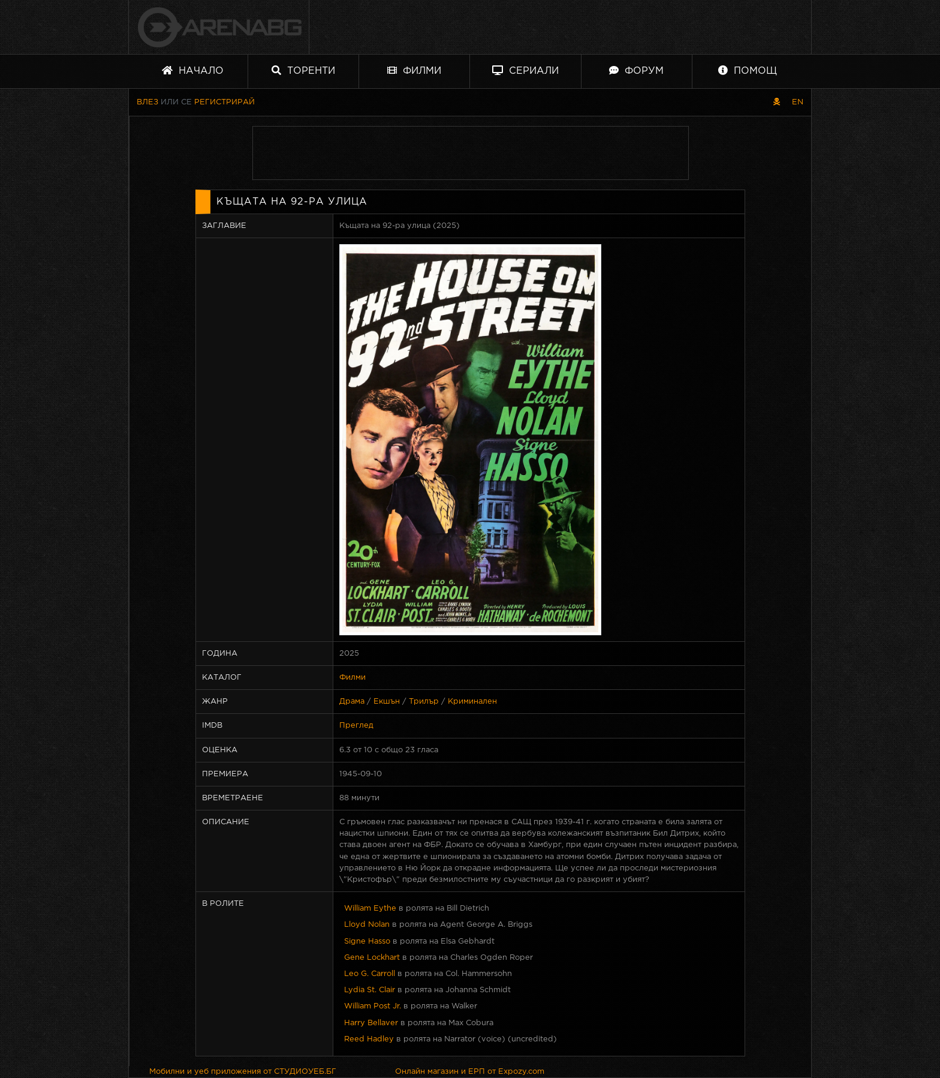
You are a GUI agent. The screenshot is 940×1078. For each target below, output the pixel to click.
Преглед (356, 725)
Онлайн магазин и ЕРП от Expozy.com (469, 1071)
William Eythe (370, 908)
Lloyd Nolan (367, 924)
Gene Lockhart (372, 957)
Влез (147, 102)
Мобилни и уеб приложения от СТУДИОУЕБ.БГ (242, 1071)
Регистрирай (224, 102)
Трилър (424, 701)
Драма (351, 701)
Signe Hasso (367, 941)
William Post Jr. (372, 1006)
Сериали (525, 70)
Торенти (303, 70)
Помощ (747, 70)
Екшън (386, 701)
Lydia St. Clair (369, 990)
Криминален (472, 701)
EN (797, 102)
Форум (636, 70)
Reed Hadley (369, 1039)
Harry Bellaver (371, 1023)
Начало (193, 70)
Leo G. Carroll (369, 974)
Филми (414, 70)
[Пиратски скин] (776, 102)
